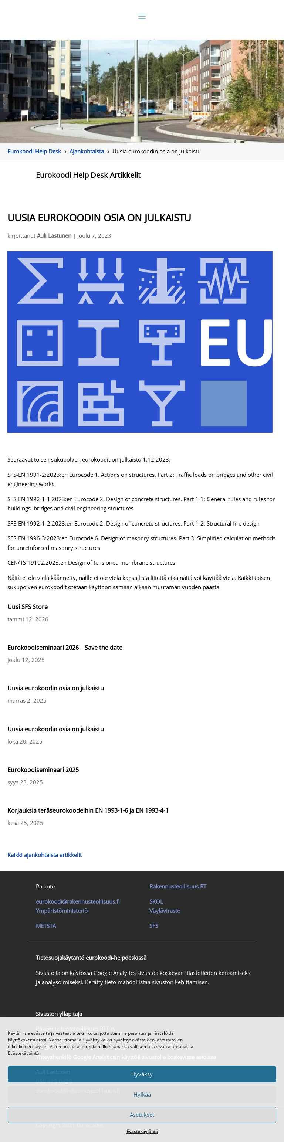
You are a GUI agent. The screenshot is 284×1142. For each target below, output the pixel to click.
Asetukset (142, 1114)
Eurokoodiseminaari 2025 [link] (43, 770)
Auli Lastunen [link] (54, 235)
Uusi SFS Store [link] (27, 607)
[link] (34, 151)
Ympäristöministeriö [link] (62, 910)
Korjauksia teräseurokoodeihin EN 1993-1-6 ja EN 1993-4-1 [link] (88, 810)
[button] (142, 16)
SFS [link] (153, 925)
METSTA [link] (46, 925)
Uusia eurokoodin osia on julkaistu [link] (55, 688)
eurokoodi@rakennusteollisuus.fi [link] (78, 901)
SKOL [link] (156, 901)
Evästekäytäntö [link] (142, 1131)
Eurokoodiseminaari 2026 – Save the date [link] (64, 647)
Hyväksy (142, 1074)
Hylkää (142, 1094)
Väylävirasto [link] (164, 910)
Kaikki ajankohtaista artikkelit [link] (44, 855)
